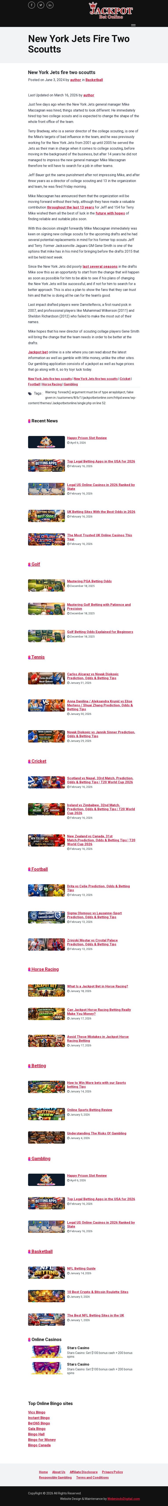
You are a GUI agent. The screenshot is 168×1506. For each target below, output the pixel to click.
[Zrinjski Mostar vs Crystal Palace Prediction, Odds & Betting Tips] (46, 944)
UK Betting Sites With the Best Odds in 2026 (101, 512)
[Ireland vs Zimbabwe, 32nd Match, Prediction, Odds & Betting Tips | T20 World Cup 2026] (46, 809)
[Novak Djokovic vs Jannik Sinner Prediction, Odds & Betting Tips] (46, 736)
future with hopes (110, 213)
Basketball (94, 80)
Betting (38, 1065)
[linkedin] (50, 5)
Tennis (37, 657)
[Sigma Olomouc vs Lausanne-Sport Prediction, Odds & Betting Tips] (46, 917)
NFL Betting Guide (81, 1268)
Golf (35, 564)
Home (43, 1472)
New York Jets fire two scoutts (50, 379)
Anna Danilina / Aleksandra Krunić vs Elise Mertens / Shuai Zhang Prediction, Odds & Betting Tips (100, 705)
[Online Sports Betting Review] (46, 1114)
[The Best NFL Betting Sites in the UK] (46, 1319)
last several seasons (100, 266)
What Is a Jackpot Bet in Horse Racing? (97, 986)
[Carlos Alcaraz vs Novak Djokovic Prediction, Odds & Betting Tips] (46, 678)
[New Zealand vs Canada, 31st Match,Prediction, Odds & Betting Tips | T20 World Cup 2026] (46, 840)
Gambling (71, 384)
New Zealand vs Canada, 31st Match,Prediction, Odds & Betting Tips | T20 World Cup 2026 (101, 840)
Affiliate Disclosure (84, 1472)
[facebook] (31, 5)
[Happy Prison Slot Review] (46, 441)
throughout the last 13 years (70, 207)
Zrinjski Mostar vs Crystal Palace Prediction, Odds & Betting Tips (92, 942)
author (75, 80)
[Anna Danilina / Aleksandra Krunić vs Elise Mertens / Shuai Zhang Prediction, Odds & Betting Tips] (46, 705)
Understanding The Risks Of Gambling (96, 1133)
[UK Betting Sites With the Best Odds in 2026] (46, 515)
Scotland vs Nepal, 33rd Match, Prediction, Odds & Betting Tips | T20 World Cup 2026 (100, 780)
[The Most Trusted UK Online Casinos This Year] (46, 539)
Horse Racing (52, 384)
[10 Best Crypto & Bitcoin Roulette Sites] (46, 1295)
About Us (58, 1472)
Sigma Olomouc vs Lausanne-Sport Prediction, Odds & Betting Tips (94, 915)
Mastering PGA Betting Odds (89, 581)
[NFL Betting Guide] (46, 1272)
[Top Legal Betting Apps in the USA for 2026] (46, 465)
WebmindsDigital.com (123, 1499)
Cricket (125, 379)
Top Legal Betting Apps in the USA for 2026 (101, 461)
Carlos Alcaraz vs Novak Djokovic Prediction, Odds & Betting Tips (93, 676)
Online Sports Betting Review (89, 1110)
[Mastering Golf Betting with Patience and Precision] (46, 608)
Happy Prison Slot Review (87, 438)
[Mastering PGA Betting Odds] (46, 585)
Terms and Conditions (92, 1477)
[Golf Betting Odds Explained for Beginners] (46, 635)
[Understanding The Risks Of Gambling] (46, 1137)
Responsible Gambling (55, 1477)
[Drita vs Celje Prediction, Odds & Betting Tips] (46, 890)
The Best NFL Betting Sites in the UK (95, 1315)
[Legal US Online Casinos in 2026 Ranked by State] (46, 488)
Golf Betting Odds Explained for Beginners (100, 632)
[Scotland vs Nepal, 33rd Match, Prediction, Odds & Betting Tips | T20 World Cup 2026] (46, 782)
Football (34, 384)
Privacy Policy (112, 1472)
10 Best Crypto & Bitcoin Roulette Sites (97, 1292)
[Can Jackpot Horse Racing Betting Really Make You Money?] (46, 1013)
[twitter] (40, 5)
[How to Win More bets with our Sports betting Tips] (46, 1086)
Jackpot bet (38, 352)
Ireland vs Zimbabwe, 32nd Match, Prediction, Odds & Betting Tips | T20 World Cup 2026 (101, 809)
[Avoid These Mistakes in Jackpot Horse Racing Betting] (46, 1040)
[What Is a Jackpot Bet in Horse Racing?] (46, 990)
